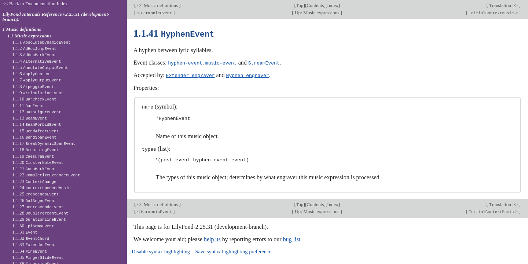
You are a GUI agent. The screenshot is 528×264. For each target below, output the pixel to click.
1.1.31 (24, 232)
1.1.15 (35, 130)
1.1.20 (37, 162)
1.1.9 (37, 92)
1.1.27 (37, 206)
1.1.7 (36, 79)
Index (332, 5)
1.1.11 (28, 105)
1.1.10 (34, 99)
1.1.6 (32, 73)
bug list (291, 238)
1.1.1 (41, 42)
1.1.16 (34, 137)
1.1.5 (40, 67)
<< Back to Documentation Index (35, 3)
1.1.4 (36, 61)
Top (299, 5)
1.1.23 (34, 181)
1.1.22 (46, 174)
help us (212, 238)
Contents (315, 5)
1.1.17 (43, 143)
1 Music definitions (22, 29)
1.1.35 (37, 257)
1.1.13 (29, 118)
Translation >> (503, 5)
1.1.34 (29, 251)
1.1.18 (35, 149)
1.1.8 (33, 86)
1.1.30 (33, 225)
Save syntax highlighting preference (233, 250)
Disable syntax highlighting (161, 250)
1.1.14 (36, 124)
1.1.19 (33, 156)
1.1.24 (41, 187)
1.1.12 (36, 111)
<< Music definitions (157, 5)
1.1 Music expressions (29, 35)
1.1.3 (34, 54)
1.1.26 (34, 200)
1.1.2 (34, 48)
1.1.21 (34, 168)
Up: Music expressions (317, 12)
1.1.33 (34, 244)
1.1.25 (35, 194)
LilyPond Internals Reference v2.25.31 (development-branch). (56, 16)
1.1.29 (39, 219)
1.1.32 (30, 238)
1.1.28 (40, 213)
